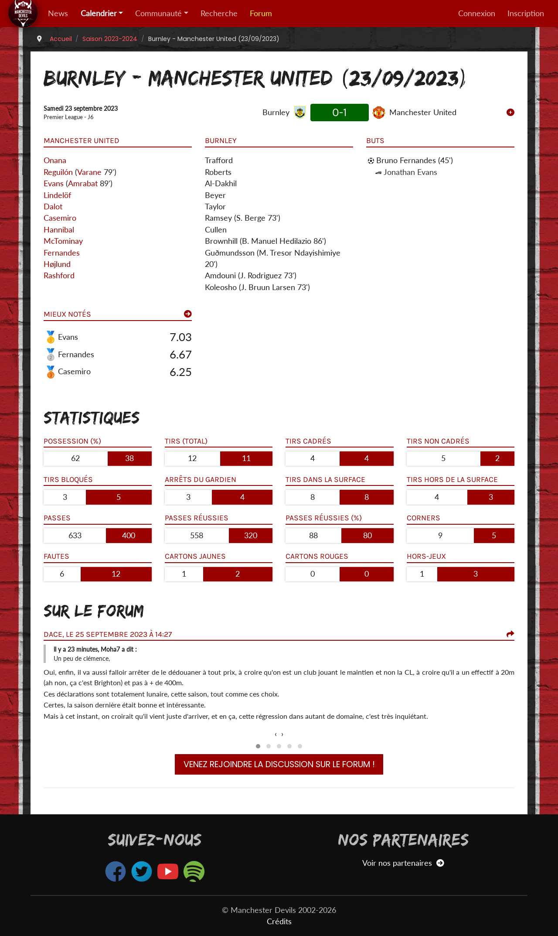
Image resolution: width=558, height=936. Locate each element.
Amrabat (83, 183)
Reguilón (58, 172)
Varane (89, 172)
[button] (258, 746)
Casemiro (60, 217)
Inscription (525, 13)
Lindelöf (57, 195)
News (58, 13)
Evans (54, 183)
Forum (261, 13)
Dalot (53, 206)
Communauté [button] (158, 13)
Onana (55, 160)
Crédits (279, 921)
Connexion (476, 13)
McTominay (63, 241)
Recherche (219, 13)
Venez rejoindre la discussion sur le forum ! (279, 764)
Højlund (57, 264)
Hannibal (59, 229)
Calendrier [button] (99, 13)
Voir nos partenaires (403, 863)
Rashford (59, 275)
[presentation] (276, 734)
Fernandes (62, 252)
